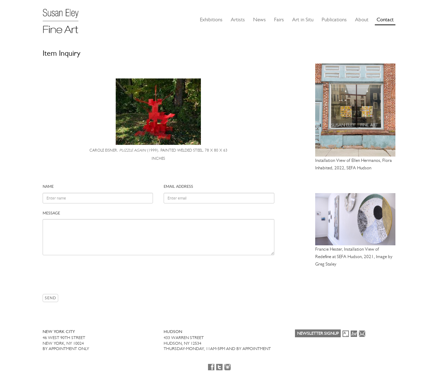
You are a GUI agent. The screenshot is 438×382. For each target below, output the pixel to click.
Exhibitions (211, 19)
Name (48, 187)
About (361, 19)
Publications (334, 19)
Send (50, 298)
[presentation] (96, 274)
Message (51, 213)
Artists (238, 19)
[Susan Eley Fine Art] (64, 18)
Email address (178, 187)
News (259, 19)
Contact (385, 19)
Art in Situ (302, 19)
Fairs (279, 19)
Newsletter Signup (318, 333)
